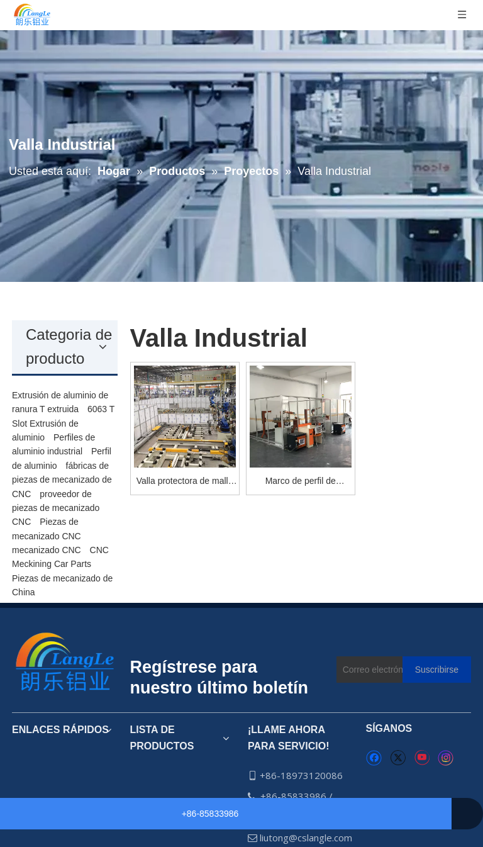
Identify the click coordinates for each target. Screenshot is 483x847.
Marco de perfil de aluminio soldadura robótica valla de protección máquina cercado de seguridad (300, 482)
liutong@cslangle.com (306, 837)
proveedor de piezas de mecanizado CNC (55, 508)
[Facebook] (374, 758)
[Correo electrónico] (391, 669)
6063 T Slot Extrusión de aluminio (63, 423)
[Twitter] (398, 758)
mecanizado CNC (46, 550)
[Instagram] (446, 757)
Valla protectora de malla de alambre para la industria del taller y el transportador (184, 482)
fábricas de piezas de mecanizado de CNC (62, 480)
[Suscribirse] (436, 669)
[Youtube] (422, 758)
